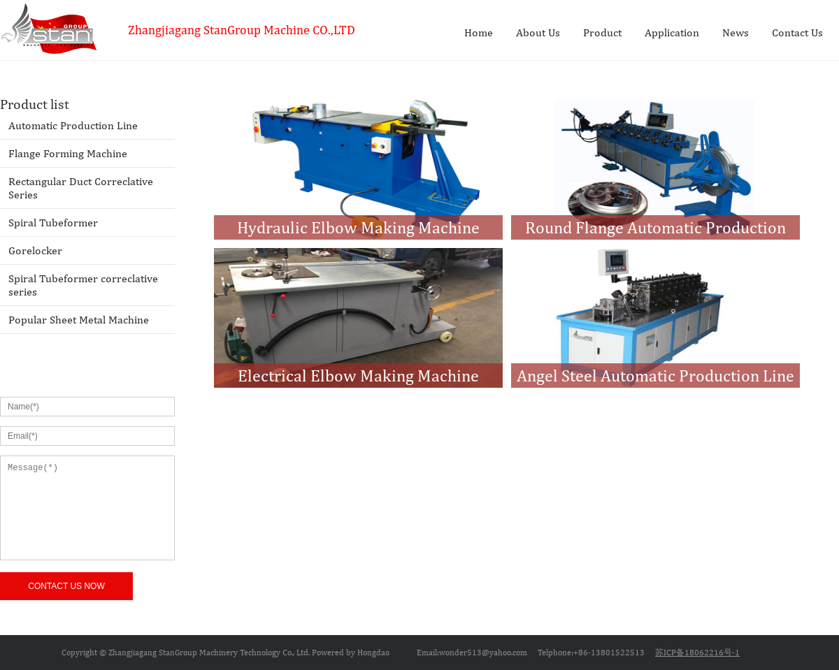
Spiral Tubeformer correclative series (83, 285)
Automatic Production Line (73, 125)
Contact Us (797, 32)
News (735, 32)
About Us (538, 32)
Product (602, 32)
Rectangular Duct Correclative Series (80, 188)
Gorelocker (35, 250)
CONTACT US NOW (66, 586)
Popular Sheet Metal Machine (78, 319)
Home (478, 32)
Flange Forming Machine (67, 153)
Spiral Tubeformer (53, 222)
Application (672, 32)
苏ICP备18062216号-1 (697, 652)
